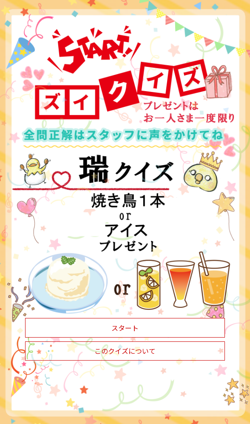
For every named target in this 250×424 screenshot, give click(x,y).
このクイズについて (125, 351)
